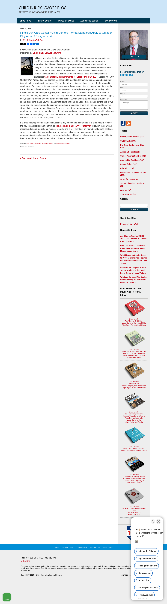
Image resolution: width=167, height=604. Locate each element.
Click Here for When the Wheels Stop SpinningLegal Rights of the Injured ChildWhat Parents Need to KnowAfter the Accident (134, 344)
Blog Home (25, 21)
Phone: (122, 93)
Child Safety (128, 141)
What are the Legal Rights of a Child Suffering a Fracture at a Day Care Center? (133, 280)
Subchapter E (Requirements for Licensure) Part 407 (70, 77)
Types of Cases (66, 21)
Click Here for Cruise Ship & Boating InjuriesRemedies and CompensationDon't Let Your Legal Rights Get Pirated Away (134, 469)
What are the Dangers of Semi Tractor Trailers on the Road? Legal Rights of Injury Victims (133, 270)
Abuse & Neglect (130, 152)
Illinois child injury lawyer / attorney (73, 126)
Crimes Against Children (133, 156)
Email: (122, 87)
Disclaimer (82, 547)
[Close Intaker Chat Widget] (158, 521)
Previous (25, 158)
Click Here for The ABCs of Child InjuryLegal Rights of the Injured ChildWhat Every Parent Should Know (134, 313)
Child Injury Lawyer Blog (42, 9)
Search (134, 209)
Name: (122, 82)
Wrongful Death (129, 179)
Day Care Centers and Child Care (37, 143)
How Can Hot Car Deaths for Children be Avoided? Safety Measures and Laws (132, 248)
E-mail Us (25, 561)
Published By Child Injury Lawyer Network (132, 8)
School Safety (128, 164)
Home (35, 158)
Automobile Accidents (132, 160)
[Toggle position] (153, 521)
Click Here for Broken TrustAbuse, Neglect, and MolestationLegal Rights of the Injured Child (134, 375)
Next (43, 158)
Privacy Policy (68, 547)
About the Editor (89, 21)
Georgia (125, 190)
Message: (123, 99)
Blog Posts (107, 547)
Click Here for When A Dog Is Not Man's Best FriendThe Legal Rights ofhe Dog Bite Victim (133, 501)
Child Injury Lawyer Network (47, 53)
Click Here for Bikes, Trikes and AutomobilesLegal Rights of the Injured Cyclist (134, 439)
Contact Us (111, 21)
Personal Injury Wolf (129, 224)
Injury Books (45, 21)
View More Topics (128, 194)
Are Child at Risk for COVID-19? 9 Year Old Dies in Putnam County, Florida (133, 238)
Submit (134, 113)
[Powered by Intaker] (145, 598)
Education (127, 168)
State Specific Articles (63, 143)
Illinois (51, 143)
